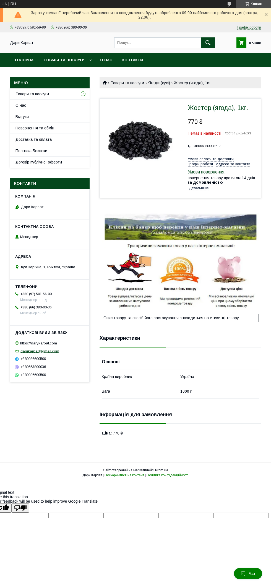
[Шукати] (208, 42)
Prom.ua (161, 470)
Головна (24, 60)
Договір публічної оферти (38, 162)
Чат (248, 573)
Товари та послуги (64, 60)
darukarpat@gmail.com (39, 351)
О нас (106, 60)
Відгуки (22, 116)
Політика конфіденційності (168, 475)
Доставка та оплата (33, 139)
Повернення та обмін (34, 128)
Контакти (132, 60)
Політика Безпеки (31, 151)
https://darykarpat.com (38, 343)
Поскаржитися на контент (124, 475)
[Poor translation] (20, 508)
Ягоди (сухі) (159, 83)
